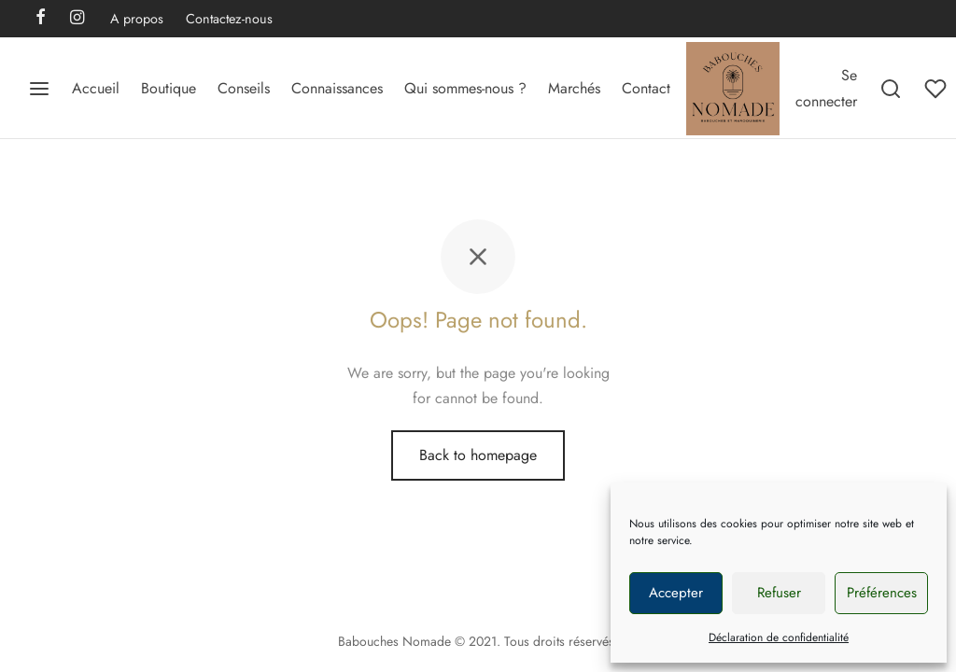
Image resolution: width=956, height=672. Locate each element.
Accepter (676, 592)
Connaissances (337, 88)
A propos (136, 18)
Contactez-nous (229, 18)
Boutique (168, 88)
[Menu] (39, 88)
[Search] (890, 88)
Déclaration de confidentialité (779, 637)
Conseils (244, 88)
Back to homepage (478, 455)
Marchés (574, 88)
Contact (646, 88)
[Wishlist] (937, 88)
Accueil (96, 88)
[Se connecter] (826, 88)
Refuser (779, 592)
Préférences (882, 592)
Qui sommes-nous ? (465, 88)
